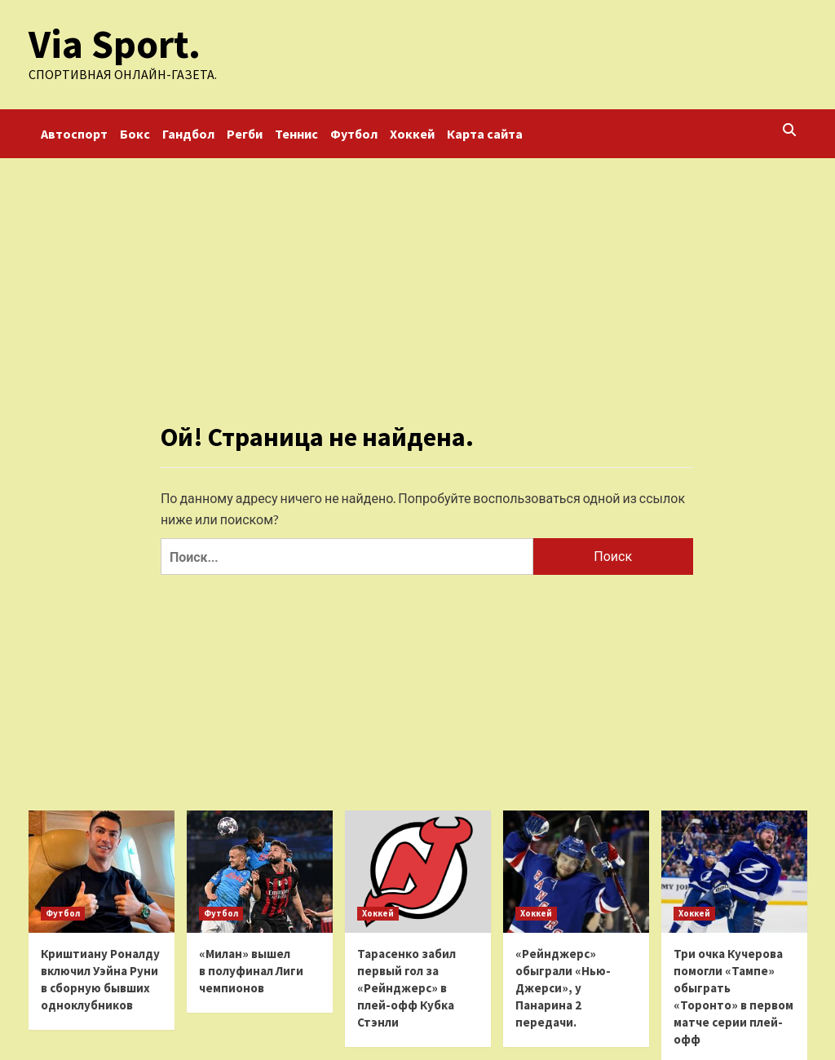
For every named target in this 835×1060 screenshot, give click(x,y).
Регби (245, 134)
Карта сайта (485, 134)
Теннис (296, 134)
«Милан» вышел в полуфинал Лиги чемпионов (251, 971)
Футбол (354, 134)
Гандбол (188, 134)
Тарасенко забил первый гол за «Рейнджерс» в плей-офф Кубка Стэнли (406, 988)
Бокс (135, 134)
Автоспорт (74, 134)
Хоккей (412, 134)
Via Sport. (114, 44)
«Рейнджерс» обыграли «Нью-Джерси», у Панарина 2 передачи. (563, 988)
